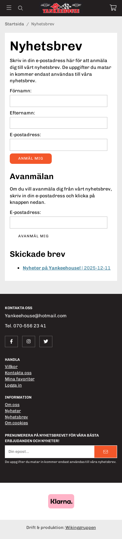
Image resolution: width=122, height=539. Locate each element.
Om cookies (16, 422)
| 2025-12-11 (67, 268)
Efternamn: (22, 113)
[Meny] (9, 7)
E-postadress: (25, 135)
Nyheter (13, 410)
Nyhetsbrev (16, 416)
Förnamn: (21, 91)
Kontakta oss (18, 372)
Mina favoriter (19, 378)
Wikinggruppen (80, 527)
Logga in (13, 385)
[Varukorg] (113, 7)
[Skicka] (105, 451)
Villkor (11, 366)
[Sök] (20, 8)
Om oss (12, 404)
